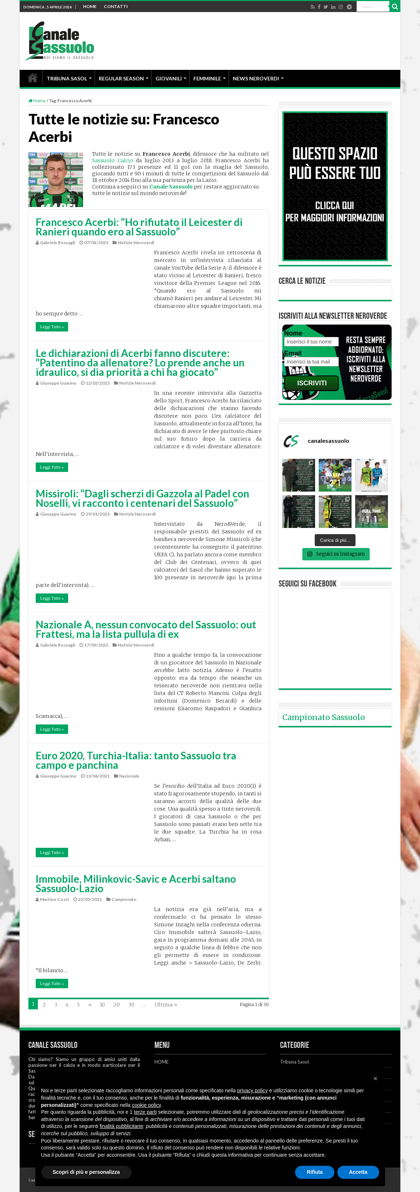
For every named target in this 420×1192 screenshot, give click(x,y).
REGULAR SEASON (121, 78)
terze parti (145, 1112)
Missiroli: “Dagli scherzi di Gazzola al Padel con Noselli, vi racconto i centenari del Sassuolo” (142, 498)
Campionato (124, 899)
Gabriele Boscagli (57, 242)
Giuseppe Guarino (58, 383)
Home (37, 100)
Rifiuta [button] (315, 1172)
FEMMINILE (207, 78)
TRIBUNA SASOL (67, 78)
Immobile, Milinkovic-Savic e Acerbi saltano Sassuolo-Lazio (136, 883)
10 (102, 1004)
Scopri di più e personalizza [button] (86, 1172)
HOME (90, 6)
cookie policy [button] (146, 1105)
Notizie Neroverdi (136, 242)
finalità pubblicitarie (121, 1126)
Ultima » (165, 1004)
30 (131, 1004)
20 (116, 1004)
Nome (293, 333)
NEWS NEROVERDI (256, 78)
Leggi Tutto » (52, 326)
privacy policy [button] (252, 1090)
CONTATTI (116, 6)
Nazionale (129, 776)
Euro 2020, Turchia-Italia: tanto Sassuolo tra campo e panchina (136, 760)
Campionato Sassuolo (323, 717)
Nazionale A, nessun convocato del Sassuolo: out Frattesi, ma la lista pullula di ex (146, 629)
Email (293, 353)
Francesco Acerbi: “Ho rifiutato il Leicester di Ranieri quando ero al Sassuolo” (139, 227)
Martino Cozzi (54, 899)
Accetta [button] (358, 1172)
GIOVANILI (169, 78)
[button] (375, 1078)
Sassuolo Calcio (112, 160)
